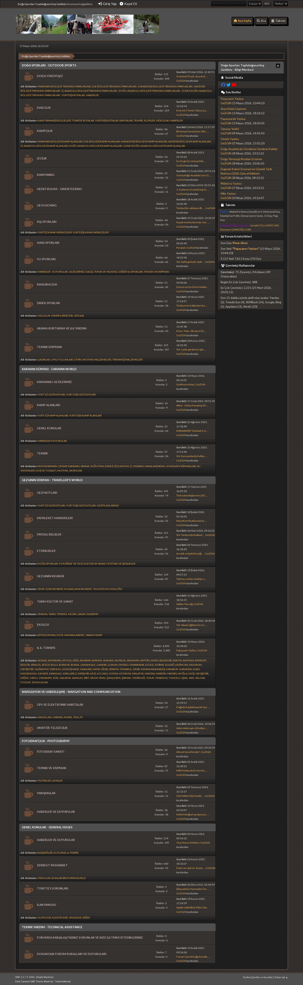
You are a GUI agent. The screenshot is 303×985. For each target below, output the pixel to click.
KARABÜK (172, 668)
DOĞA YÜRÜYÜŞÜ (49, 74)
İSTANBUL (126, 668)
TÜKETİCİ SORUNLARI (52, 887)
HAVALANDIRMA (155, 465)
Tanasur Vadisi (230, 128)
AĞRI (75, 659)
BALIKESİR (165, 659)
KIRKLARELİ (70, 672)
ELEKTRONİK (60, 916)
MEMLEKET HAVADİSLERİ (55, 517)
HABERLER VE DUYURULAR (56, 810)
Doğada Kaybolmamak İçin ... (193, 706)
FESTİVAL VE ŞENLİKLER (121, 562)
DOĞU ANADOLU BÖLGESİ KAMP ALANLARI (95, 144)
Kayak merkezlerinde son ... (192, 221)
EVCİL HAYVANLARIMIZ (71, 634)
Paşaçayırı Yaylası (186, 649)
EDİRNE (159, 663)
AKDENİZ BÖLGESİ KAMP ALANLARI (189, 140)
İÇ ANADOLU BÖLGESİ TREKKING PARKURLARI (90, 89)
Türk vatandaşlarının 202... (191, 494)
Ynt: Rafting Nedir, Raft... (190, 260)
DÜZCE (149, 663)
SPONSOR (75, 916)
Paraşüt (180, 246)
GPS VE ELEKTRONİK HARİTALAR (60, 703)
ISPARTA (114, 668)
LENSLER (57, 779)
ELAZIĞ (169, 663)
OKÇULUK (44, 314)
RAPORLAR (126, 119)
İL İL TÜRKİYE (46, 647)
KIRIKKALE (55, 672)
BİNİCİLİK (67, 314)
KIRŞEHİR (83, 672)
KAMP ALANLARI (48, 404)
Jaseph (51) (256, 224)
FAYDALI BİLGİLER (49, 533)
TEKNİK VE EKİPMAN (156, 270)
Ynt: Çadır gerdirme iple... (191, 348)
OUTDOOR (44, 916)
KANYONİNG (45, 173)
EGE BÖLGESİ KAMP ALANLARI (101, 140)
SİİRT (86, 676)
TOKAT (150, 676)
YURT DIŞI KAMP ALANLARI (85, 414)
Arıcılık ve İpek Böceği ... (190, 552)
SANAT (82, 613)
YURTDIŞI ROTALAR (73, 94)
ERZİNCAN (181, 663)
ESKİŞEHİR (27, 668)
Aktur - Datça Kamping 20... (192, 404)
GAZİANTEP (41, 668)
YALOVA (200, 676)
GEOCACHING (47, 204)
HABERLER (92, 94)
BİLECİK (25, 663)
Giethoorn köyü (185, 383)
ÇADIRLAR (44, 358)
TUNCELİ (174, 676)
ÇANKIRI (102, 663)
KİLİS (93, 672)
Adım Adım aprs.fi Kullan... (191, 727)
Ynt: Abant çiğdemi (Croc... (191, 624)
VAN (191, 676)
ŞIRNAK (126, 676)
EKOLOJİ (43, 623)
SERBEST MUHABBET (52, 864)
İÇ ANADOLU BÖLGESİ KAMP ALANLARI (44, 144)
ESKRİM (56, 314)
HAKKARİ (85, 668)
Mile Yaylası (228, 192)
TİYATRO (62, 613)
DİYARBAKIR (137, 663)
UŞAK (184, 676)
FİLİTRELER (44, 779)
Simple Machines (45, 976)
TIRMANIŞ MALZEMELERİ (127, 358)
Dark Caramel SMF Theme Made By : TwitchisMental (43, 980)
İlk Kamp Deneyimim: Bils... (192, 130)
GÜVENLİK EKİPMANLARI (181, 465)
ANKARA (108, 659)
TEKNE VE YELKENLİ (106, 270)
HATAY (96, 668)
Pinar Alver (240, 241)
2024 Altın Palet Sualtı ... (190, 794)
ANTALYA (120, 659)
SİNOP (94, 676)
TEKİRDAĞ (138, 676)
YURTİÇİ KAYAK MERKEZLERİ (55, 231)
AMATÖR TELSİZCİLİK (52, 726)
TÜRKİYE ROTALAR (83, 119)
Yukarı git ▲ (281, 976)
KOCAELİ (102, 672)
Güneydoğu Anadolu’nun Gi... (193, 174)
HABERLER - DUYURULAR (53, 270)
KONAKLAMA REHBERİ (78, 587)
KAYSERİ (43, 672)
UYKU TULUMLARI (62, 358)
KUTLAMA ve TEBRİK (66, 851)
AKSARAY (85, 659)
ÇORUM (113, 663)
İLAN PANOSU (46, 903)
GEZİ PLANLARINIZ (108, 504)
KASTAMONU (29, 672)
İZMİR (136, 668)
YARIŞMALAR (46, 792)
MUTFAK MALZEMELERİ (97, 358)
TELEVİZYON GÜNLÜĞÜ (107, 587)
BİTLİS (46, 663)
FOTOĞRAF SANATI (50, 750)
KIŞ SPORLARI (47, 220)
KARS (196, 668)
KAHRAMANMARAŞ (153, 668)
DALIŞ (89, 270)
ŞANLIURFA (114, 676)
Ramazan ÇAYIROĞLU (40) (235, 228)
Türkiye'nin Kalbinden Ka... (191, 304)
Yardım (246, 976)
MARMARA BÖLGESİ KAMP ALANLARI (60, 140)
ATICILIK (79, 314)
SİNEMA (42, 613)
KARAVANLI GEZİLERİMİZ (54, 381)
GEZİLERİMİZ (76, 270)
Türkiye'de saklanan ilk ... (190, 207)
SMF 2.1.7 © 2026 (24, 976)
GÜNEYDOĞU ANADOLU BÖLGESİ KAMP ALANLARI (154, 144)
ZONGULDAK (40, 681)
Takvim (228, 204)
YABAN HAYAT (94, 634)
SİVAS (102, 676)
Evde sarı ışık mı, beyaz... (190, 867)
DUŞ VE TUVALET (46, 469)
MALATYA (138, 672)
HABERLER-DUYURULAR (52, 439)
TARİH (52, 613)
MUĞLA (182, 672)
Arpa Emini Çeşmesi (233, 107)
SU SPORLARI (46, 258)
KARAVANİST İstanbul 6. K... (192, 429)
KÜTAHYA (125, 672)
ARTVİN (145, 659)
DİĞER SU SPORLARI (131, 270)
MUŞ (192, 672)
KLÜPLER (149, 119)
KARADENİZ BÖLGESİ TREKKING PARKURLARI (165, 85)
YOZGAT (26, 681)
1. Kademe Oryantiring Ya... (192, 188)
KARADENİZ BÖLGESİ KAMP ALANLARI (144, 140)
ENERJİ (109, 465)
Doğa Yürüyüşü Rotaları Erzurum (241, 158)
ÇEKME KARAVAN (69, 465)
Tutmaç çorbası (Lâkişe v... (191, 577)
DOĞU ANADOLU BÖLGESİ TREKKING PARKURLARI (149, 89)
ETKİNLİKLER (46, 549)
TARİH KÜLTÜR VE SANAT (55, 600)
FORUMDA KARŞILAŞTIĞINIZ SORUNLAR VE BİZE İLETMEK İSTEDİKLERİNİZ (90, 936)
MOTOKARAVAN (47, 465)
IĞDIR (104, 668)
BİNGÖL (36, 663)
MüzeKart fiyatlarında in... (191, 519)
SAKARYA (65, 676)
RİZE (55, 676)
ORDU (34, 676)
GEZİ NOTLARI (47, 491)
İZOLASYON (121, 465)
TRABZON (161, 676)
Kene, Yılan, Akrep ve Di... (191, 329)
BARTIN (177, 659)
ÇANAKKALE (87, 663)
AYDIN (154, 659)
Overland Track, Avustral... (191, 75)
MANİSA (150, 672)
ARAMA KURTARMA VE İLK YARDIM (62, 327)
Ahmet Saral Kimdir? (188, 751)
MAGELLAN (45, 716)
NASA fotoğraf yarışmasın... (192, 813)
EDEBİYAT (93, 613)
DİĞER (86, 916)
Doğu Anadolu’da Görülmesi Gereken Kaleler (249, 148)
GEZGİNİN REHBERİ (50, 575)
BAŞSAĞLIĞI (45, 851)
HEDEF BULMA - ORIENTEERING (59, 188)
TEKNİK (138, 119)
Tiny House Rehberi (187, 841)
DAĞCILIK (43, 106)
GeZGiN (181, 79)
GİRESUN (55, 668)
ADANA (42, 659)
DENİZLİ (123, 663)
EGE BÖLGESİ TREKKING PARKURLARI (114, 85)
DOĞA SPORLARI (48, 562)
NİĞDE (25, 676)
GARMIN (58, 716)
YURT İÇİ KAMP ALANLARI (53, 414)
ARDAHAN (133, 659)
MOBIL (68, 716)
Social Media (232, 76)
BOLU (54, 663)
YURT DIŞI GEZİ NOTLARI (80, 393)
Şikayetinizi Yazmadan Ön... (192, 888)
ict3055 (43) (272, 224)
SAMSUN (77, 676)
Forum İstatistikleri (236, 235)
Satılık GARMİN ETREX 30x (191, 906)
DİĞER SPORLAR (48, 302)
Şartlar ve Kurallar (262, 976)
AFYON (66, 659)
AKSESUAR (75, 469)
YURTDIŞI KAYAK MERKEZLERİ (91, 231)
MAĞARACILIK (47, 283)
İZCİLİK (42, 157)
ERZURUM (195, 663)
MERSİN (172, 672)
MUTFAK (62, 469)
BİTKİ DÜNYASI (46, 634)
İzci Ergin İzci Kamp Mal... (190, 160)
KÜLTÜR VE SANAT (95, 562)
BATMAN (188, 659)
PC (81, 716)
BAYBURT (200, 659)
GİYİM (77, 358)
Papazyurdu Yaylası (233, 118)
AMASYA (97, 659)
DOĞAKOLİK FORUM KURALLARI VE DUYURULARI (71, 953)
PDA (76, 716)
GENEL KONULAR (49, 427)
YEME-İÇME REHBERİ (50, 587)
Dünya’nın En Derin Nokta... (192, 286)
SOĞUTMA (97, 465)
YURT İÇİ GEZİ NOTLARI (51, 393)
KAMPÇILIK (45, 130)
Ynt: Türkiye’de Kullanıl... (190, 534)
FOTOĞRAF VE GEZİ (71, 562)
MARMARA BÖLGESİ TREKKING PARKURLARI (64, 85)
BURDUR (64, 663)
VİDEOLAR (162, 119)
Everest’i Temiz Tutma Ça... (192, 109)
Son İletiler (231, 91)
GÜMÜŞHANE (70, 668)
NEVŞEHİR (202, 672)
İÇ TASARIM (136, 465)
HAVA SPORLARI (48, 241)
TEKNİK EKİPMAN (49, 346)
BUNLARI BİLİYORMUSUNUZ (69, 877)
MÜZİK (72, 613)
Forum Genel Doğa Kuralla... (193, 955)
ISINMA (85, 465)
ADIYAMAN (54, 659)
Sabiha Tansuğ (184, 603)
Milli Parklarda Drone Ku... (191, 769)
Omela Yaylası (230, 138)
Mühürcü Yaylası (231, 182)
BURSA (75, 663)
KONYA (113, 672)
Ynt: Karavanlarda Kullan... (191, 455)
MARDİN (161, 672)
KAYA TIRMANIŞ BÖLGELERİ (54, 119)
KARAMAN (185, 668)
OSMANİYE (45, 676)
